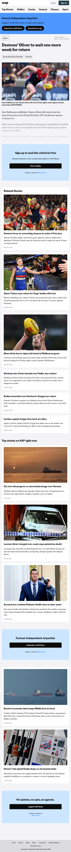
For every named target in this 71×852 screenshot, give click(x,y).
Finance (55, 9)
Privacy (20, 843)
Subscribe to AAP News (13, 28)
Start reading (35, 166)
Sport (65, 9)
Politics (21, 9)
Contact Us (42, 843)
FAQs (27, 843)
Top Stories (7, 9)
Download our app (35, 28)
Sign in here (42, 173)
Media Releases (54, 843)
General (43, 9)
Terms (14, 843)
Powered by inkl (35, 846)
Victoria (29, 56)
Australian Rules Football (13, 56)
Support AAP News (35, 806)
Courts (31, 9)
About (34, 843)
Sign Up (64, 3)
